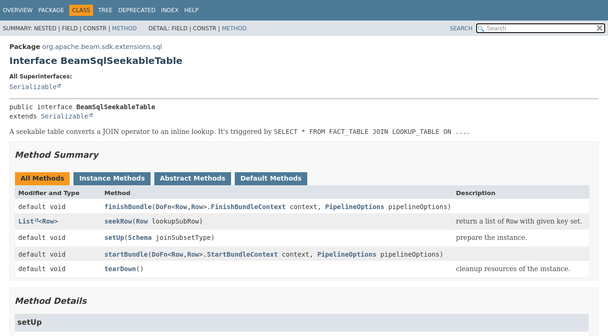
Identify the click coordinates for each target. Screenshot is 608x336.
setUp (114, 237)
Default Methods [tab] (271, 178)
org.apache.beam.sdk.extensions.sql (102, 46)
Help (191, 10)
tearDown (120, 269)
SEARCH (461, 28)
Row (181, 206)
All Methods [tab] (42, 178)
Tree (105, 10)
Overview (18, 10)
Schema (140, 237)
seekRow (118, 221)
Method (124, 28)
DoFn (164, 206)
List (26, 221)
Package (51, 10)
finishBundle (128, 206)
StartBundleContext (242, 254)
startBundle (126, 254)
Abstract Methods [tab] (192, 178)
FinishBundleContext (248, 206)
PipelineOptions (354, 206)
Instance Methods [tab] (112, 178)
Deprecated (137, 10)
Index (170, 10)
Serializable (33, 87)
